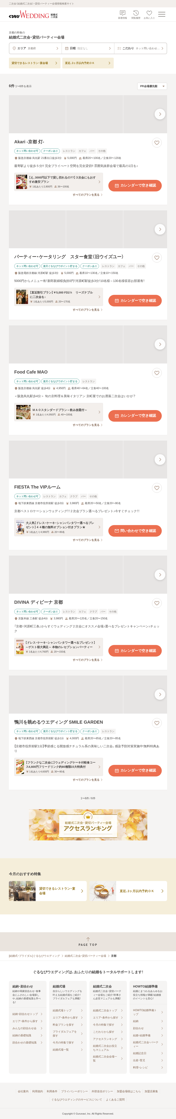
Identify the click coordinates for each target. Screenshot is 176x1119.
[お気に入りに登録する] (157, 143)
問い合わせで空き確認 (135, 531)
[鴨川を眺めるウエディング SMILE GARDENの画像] (88, 695)
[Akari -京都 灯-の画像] (88, 114)
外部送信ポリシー (102, 1091)
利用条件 (52, 1091)
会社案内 (23, 1091)
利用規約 (37, 1091)
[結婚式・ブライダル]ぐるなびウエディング (34, 955)
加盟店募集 (151, 1091)
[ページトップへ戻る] (88, 941)
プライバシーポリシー (74, 1091)
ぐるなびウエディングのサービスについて (76, 1099)
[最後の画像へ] (160, 114)
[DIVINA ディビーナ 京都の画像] (88, 575)
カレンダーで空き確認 (135, 185)
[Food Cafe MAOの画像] (88, 344)
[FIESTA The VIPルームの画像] (88, 460)
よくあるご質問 (115, 1099)
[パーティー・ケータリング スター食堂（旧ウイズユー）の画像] (88, 229)
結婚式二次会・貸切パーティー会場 (85, 955)
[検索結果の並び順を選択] (152, 86)
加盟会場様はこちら (129, 1091)
